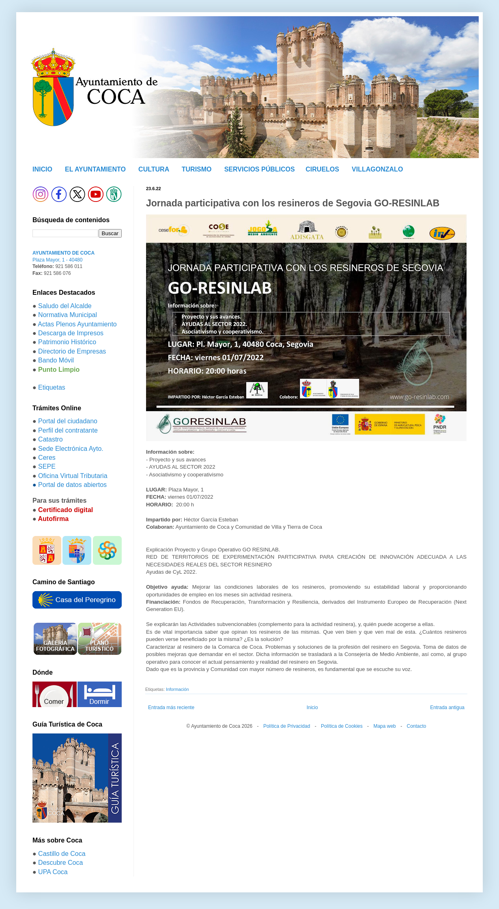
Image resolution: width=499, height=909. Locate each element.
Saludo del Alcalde (65, 305)
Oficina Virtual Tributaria (72, 475)
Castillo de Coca (62, 853)
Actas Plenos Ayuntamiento (77, 324)
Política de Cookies (342, 726)
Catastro (50, 439)
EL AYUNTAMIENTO (95, 169)
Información (177, 689)
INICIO (42, 169)
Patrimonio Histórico (67, 342)
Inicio (312, 707)
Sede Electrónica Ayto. (70, 448)
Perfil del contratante (68, 430)
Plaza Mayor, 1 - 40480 (57, 260)
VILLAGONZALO (377, 169)
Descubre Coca (60, 862)
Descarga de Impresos (70, 333)
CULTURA (153, 169)
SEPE (47, 466)
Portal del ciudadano (67, 421)
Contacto (416, 726)
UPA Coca (53, 871)
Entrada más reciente (171, 707)
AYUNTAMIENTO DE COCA (63, 253)
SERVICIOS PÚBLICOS (259, 169)
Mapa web (384, 726)
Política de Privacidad (286, 726)
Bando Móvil (56, 360)
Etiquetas (51, 387)
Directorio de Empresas (72, 351)
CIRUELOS (322, 169)
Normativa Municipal (67, 314)
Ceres (47, 457)
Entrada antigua (447, 707)
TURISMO (197, 169)
